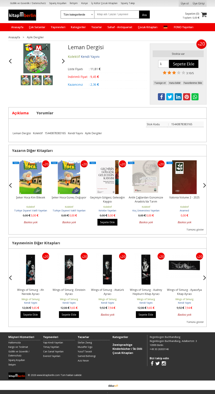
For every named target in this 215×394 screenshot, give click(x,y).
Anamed (184, 210)
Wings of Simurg (31, 299)
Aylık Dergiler (93, 133)
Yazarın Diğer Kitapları (32, 150)
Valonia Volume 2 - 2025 (184, 197)
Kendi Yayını (75, 133)
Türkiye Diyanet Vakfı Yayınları (30, 210)
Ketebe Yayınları (107, 210)
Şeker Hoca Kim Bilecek (30, 197)
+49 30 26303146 (159, 349)
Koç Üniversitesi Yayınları (145, 210)
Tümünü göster (195, 229)
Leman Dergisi (22, 133)
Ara (144, 15)
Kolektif (38, 133)
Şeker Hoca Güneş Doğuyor (69, 197)
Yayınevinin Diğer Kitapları (36, 243)
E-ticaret (102, 385)
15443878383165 (55, 133)
